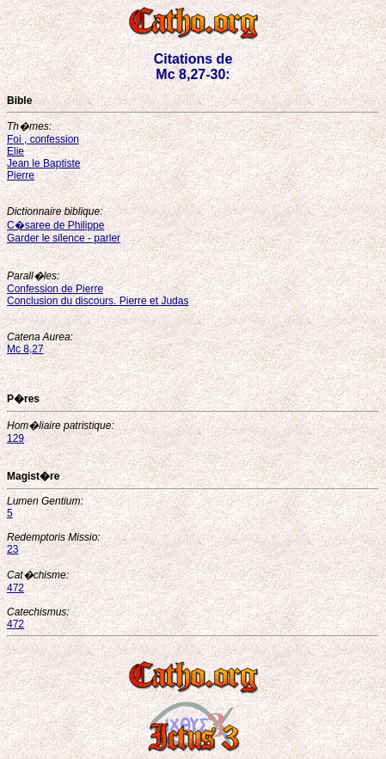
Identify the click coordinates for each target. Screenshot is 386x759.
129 (15, 438)
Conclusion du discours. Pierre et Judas (97, 301)
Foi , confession (43, 139)
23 (12, 549)
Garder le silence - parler (63, 238)
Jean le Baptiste (43, 163)
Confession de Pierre (55, 289)
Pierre (20, 175)
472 (15, 588)
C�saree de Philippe (55, 225)
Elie (15, 151)
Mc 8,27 (25, 349)
